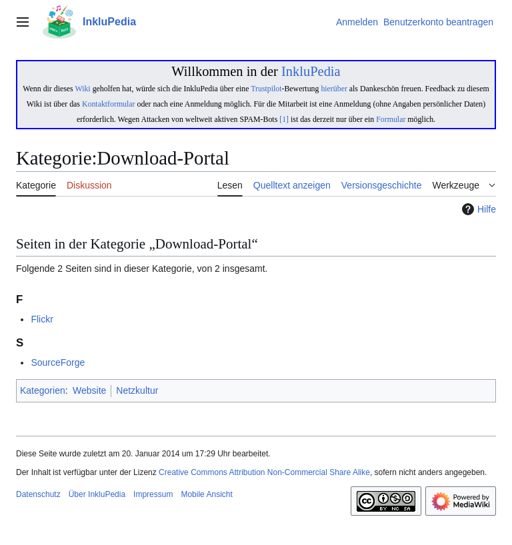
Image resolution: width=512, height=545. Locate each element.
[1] (284, 119)
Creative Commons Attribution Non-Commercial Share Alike (264, 472)
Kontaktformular (108, 104)
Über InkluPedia (97, 494)
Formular (390, 119)
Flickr (42, 319)
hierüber (334, 88)
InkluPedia (311, 71)
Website (89, 390)
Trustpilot (266, 88)
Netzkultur (137, 390)
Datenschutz (38, 494)
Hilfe (477, 209)
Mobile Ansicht (206, 494)
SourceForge (58, 362)
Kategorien (42, 390)
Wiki (82, 88)
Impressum (153, 494)
